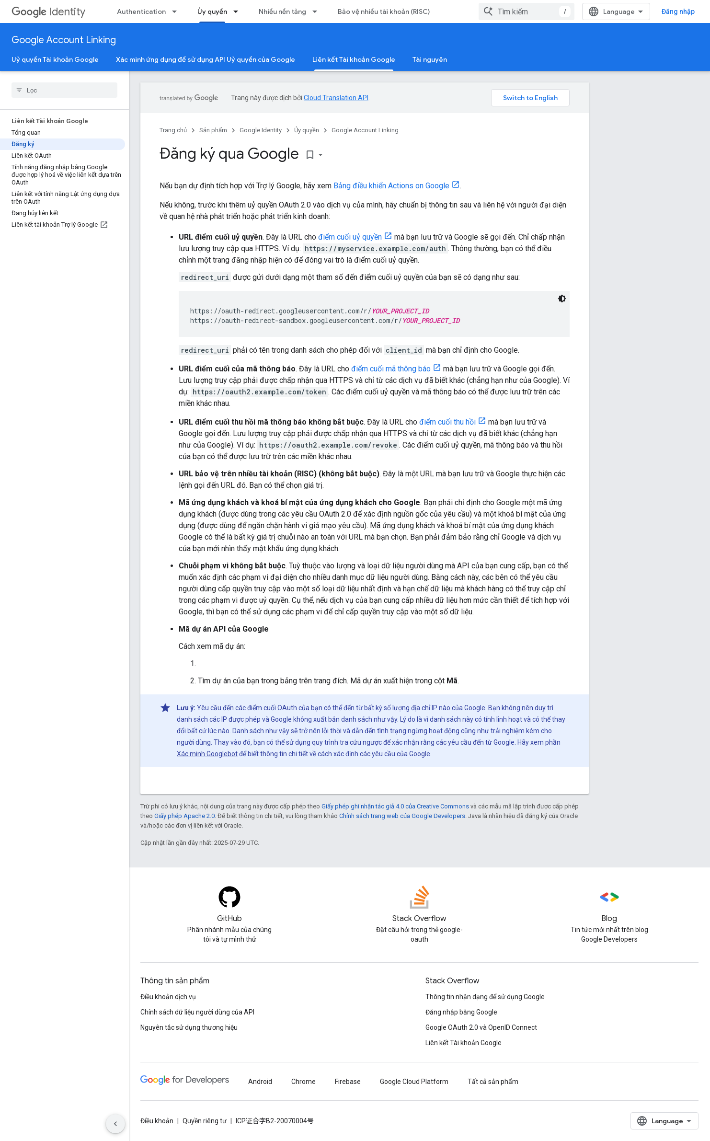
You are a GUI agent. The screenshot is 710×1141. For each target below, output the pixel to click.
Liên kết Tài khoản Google (463, 1043)
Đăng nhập (678, 11)
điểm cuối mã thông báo (391, 368)
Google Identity (261, 130)
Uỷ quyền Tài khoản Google (55, 59)
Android (260, 1081)
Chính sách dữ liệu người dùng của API (197, 1012)
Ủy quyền (306, 130)
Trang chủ (173, 130)
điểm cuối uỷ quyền (350, 237)
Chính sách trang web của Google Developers (402, 815)
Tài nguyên (429, 59)
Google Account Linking (63, 40)
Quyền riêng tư (205, 1121)
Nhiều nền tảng (282, 11)
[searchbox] (64, 90)
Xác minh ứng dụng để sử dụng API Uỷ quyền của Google (205, 59)
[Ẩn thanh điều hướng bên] (115, 1123)
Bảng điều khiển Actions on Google (391, 185)
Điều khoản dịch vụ (168, 997)
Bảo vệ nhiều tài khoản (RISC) (384, 11)
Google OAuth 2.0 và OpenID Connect (481, 1027)
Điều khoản (156, 1121)
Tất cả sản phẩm (493, 1081)
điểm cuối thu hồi (447, 421)
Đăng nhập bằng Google (461, 1012)
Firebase (348, 1081)
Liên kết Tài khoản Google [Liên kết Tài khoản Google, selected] (353, 59)
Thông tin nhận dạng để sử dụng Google (485, 997)
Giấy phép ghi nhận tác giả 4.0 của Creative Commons (395, 806)
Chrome (303, 1081)
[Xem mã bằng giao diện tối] (562, 298)
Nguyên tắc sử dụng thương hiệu (189, 1027)
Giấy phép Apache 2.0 (184, 815)
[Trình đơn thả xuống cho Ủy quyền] (238, 11)
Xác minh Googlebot (207, 754)
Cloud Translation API (336, 98)
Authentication (141, 11)
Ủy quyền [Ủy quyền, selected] (212, 11)
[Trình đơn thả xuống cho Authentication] (177, 11)
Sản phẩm (213, 130)
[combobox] (526, 11)
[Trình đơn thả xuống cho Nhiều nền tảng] (317, 11)
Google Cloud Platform (414, 1081)
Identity (48, 11)
